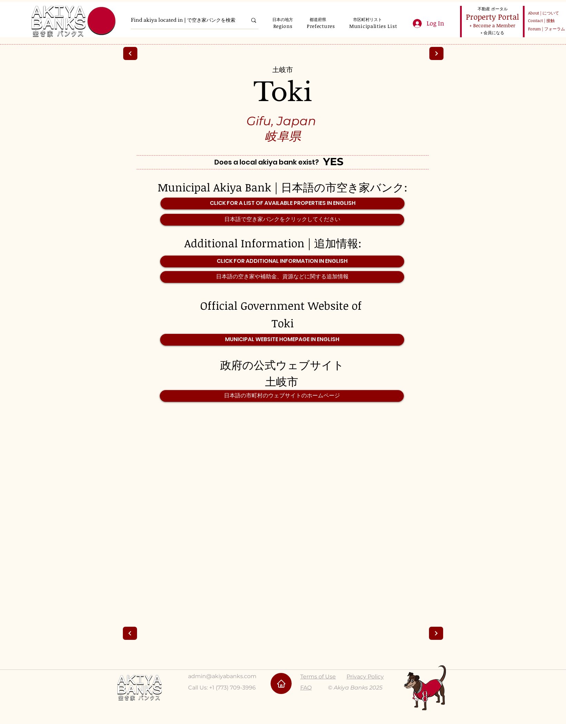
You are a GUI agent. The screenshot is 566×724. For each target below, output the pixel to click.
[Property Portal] (492, 17)
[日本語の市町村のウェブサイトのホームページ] (282, 396)
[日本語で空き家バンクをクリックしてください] (282, 220)
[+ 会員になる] (492, 32)
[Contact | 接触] (542, 20)
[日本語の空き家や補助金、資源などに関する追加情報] (282, 277)
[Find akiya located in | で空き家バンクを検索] (184, 20)
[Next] (130, 53)
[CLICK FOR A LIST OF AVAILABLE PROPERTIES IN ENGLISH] (282, 203)
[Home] (281, 683)
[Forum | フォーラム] (545, 28)
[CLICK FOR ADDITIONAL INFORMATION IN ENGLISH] (282, 261)
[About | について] (542, 13)
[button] (282, 26)
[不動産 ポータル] (492, 8)
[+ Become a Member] (492, 25)
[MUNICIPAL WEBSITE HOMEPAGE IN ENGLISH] (282, 340)
